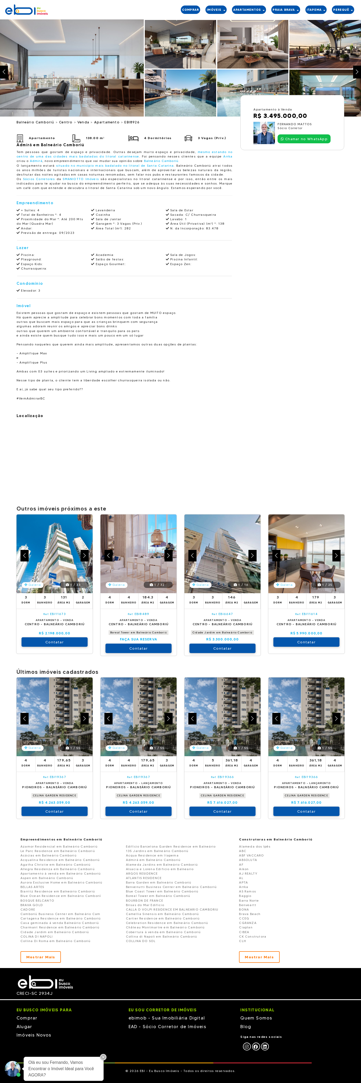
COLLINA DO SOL (141, 941)
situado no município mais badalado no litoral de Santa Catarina (115, 165)
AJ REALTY (248, 873)
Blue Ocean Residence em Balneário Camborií (60, 896)
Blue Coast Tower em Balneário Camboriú (162, 891)
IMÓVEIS (216, 10)
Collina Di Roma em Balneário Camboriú (55, 941)
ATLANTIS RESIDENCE (144, 878)
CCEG (244, 918)
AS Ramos (247, 891)
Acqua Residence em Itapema (152, 855)
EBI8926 (131, 122)
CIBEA (244, 932)
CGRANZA (247, 923)
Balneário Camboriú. (162, 161)
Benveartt (247, 905)
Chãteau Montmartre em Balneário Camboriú (165, 927)
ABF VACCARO (251, 855)
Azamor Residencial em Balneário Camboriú (59, 846)
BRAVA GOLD (31, 905)
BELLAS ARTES (32, 887)
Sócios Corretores (39, 179)
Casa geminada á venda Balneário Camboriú (59, 923)
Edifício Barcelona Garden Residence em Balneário (171, 846)
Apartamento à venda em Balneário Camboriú (60, 873)
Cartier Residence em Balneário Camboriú (163, 918)
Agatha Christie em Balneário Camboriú (55, 864)
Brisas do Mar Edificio (145, 905)
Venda (84, 122)
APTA (243, 882)
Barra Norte (249, 900)
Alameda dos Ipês (254, 846)
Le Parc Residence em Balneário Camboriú (57, 851)
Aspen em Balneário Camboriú (46, 878)
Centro (66, 122)
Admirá (36, 161)
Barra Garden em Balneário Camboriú (159, 882)
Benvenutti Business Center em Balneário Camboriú (171, 887)
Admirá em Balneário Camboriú (153, 860)
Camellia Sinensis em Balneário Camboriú (162, 914)
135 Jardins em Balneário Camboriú (157, 851)
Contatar (54, 642)
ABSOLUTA (248, 860)
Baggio (245, 896)
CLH (242, 941)
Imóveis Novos (34, 1035)
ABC (242, 851)
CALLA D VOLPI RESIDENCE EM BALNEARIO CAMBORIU (172, 909)
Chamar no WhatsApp (304, 139)
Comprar (27, 1018)
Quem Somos (256, 1018)
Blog (245, 1026)
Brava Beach (250, 914)
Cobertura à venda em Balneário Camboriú (163, 932)
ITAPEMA (316, 10)
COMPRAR (190, 10)
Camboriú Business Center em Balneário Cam (60, 914)
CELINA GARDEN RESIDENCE (54, 795)
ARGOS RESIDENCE (142, 873)
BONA (244, 909)
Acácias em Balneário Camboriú (48, 855)
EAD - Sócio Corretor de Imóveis (167, 1026)
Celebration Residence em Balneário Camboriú (167, 923)
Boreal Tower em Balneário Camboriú (138, 632)
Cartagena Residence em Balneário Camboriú (60, 918)
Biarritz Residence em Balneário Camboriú (57, 891)
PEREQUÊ (343, 10)
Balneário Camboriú (36, 122)
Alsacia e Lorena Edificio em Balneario (160, 869)
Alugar (24, 1026)
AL (241, 878)
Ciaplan (245, 927)
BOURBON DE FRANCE (144, 900)
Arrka (227, 156)
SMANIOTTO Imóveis (81, 179)
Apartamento (107, 122)
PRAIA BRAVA (286, 10)
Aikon (244, 869)
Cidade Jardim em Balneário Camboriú (222, 632)
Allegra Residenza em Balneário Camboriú (57, 869)
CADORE (27, 909)
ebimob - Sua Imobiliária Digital (167, 1018)
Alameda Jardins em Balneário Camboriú (162, 864)
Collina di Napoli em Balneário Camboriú (161, 936)
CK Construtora (252, 936)
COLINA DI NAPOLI (36, 936)
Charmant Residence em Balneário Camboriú (59, 927)
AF (241, 864)
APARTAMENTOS (249, 10)
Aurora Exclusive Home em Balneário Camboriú (61, 882)
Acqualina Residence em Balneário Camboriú (60, 860)
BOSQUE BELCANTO (37, 900)
